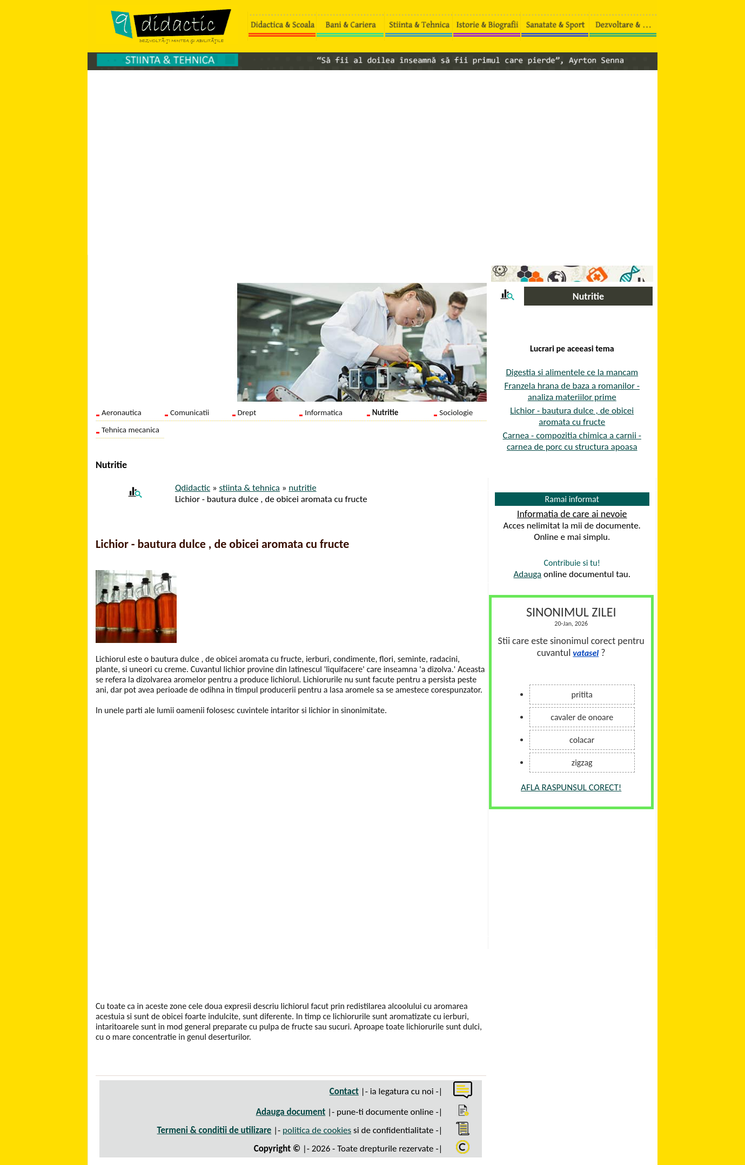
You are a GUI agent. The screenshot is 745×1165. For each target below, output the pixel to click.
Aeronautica (122, 412)
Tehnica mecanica (130, 430)
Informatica (324, 412)
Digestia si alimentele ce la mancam (572, 372)
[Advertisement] (372, 157)
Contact (344, 1091)
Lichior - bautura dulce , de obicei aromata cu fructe (572, 416)
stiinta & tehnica (249, 487)
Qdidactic (192, 487)
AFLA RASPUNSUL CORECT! (571, 787)
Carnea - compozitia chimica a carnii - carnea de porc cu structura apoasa (572, 441)
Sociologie (456, 412)
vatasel (586, 653)
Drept (247, 412)
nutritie (302, 487)
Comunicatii (189, 412)
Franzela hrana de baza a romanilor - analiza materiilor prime (572, 391)
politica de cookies (317, 1130)
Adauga (527, 574)
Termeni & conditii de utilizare (214, 1130)
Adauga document (291, 1111)
